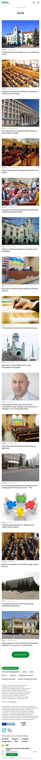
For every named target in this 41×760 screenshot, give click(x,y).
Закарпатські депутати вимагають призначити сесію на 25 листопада (20, 93)
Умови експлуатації (8, 679)
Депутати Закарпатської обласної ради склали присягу (20, 565)
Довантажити (20, 655)
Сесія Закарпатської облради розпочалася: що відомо (20, 171)
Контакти (13, 675)
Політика (4, 49)
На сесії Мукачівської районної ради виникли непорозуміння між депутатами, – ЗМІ (19, 487)
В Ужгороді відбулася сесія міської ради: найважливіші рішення (18, 605)
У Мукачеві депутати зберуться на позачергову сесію (20, 53)
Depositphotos (13, 702)
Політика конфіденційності (11, 672)
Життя (3, 128)
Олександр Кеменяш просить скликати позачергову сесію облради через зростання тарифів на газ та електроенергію (19, 407)
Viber (16, 741)
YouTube (24, 741)
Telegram (15, 739)
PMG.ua (13, 688)
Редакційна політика (26, 675)
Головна (18, 7)
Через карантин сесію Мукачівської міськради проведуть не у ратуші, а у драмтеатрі (20, 644)
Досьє (25, 672)
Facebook (5, 739)
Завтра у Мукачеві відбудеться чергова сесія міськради (19, 250)
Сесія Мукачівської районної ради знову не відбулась (19, 447)
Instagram (25, 739)
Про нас (4, 675)
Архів (31, 672)
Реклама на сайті (10, 668)
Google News (6, 741)
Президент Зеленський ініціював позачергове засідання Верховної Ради (20, 211)
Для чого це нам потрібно (11, 751)
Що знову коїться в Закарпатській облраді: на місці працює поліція (19, 132)
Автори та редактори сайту (27, 679)
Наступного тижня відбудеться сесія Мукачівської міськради (16, 366)
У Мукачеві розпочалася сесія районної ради (19, 328)
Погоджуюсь (12, 754)
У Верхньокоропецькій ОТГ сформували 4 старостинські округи (18, 526)
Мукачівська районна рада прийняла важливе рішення (20, 290)
